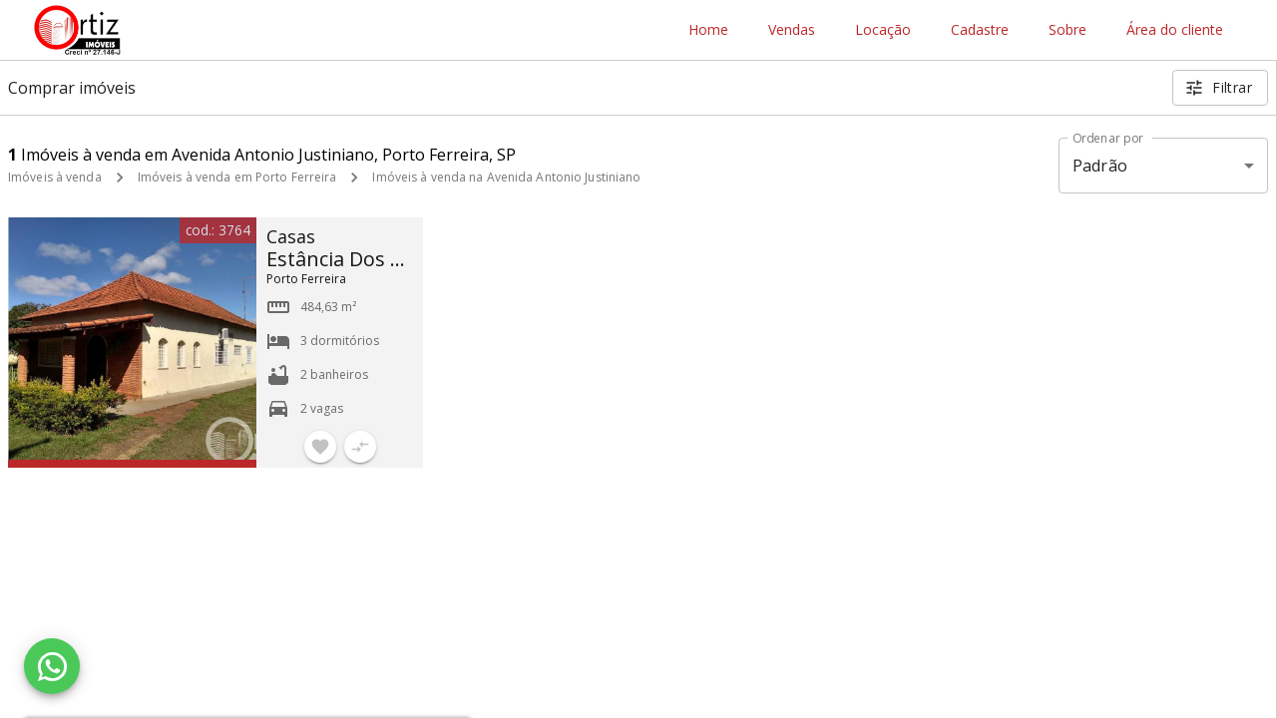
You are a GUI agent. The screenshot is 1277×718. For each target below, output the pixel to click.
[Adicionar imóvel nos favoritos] (320, 447)
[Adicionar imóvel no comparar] (360, 447)
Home (708, 30)
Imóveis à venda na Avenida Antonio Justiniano (506, 177)
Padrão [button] (1099, 166)
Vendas (791, 30)
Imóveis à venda (55, 177)
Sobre (1067, 30)
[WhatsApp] (52, 666)
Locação (883, 30)
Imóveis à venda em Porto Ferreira (237, 177)
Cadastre (980, 30)
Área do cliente (1174, 30)
